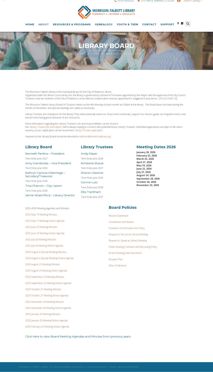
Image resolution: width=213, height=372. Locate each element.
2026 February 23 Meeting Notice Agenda (47, 326)
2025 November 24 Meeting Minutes (44, 301)
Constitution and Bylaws (121, 221)
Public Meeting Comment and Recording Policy (133, 246)
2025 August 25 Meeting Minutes (42, 264)
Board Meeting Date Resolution (125, 253)
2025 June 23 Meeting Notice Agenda (44, 233)
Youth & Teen (127, 24)
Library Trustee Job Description (45, 127)
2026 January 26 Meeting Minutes (42, 314)
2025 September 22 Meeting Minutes (44, 276)
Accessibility (100, 367)
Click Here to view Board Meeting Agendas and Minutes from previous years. (78, 336)
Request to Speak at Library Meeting (128, 240)
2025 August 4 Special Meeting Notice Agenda (49, 258)
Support (167, 24)
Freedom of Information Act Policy (127, 228)
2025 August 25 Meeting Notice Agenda (46, 270)
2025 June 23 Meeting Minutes (41, 227)
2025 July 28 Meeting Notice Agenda (44, 245)
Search (188, 24)
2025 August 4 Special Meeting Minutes (45, 252)
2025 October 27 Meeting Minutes (43, 289)
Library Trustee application (89, 130)
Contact (149, 24)
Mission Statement (118, 215)
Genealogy (104, 24)
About (43, 24)
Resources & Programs (72, 24)
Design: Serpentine (128, 367)
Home (30, 24)
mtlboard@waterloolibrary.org (95, 136)
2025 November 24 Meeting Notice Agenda (48, 308)
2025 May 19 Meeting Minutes (41, 214)
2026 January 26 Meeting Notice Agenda (46, 320)
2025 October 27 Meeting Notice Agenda (46, 295)
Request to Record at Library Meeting (128, 234)
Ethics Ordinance (117, 265)
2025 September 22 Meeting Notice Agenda (48, 283)
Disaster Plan (116, 259)
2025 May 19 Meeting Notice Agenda (44, 220)
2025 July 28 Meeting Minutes (40, 239)
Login (113, 367)
